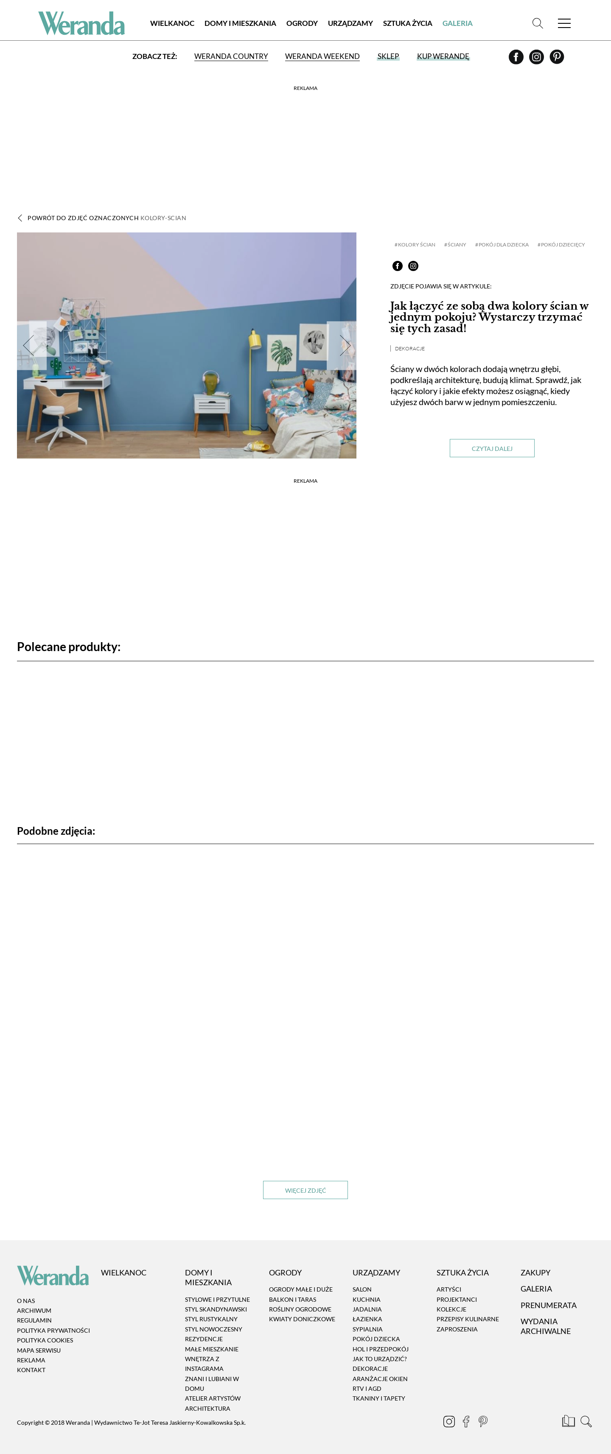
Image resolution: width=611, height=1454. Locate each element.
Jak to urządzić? (380, 1358)
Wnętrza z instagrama (204, 1363)
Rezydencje (204, 1338)
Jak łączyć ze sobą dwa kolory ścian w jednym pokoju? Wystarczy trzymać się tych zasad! (489, 317)
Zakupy (535, 1272)
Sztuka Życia (407, 23)
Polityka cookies (45, 1340)
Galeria (458, 23)
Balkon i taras (292, 1299)
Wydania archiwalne (546, 1326)
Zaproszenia (457, 1329)
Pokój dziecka (376, 1338)
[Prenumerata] (569, 1422)
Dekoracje (410, 348)
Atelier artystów (213, 1398)
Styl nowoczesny (213, 1329)
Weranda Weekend (322, 56)
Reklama (31, 1360)
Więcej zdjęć (305, 1190)
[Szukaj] (537, 23)
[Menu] (564, 23)
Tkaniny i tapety (379, 1398)
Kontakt (31, 1370)
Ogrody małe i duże (301, 1289)
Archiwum (34, 1310)
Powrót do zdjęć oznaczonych (107, 217)
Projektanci (457, 1299)
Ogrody (302, 23)
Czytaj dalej (492, 448)
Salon (362, 1289)
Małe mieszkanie (211, 1349)
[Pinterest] (556, 60)
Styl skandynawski (216, 1309)
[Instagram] (537, 60)
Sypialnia (368, 1329)
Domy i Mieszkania (240, 23)
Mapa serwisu (39, 1350)
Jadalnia (367, 1309)
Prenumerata (549, 1305)
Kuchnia (367, 1299)
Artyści (449, 1289)
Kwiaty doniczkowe (302, 1319)
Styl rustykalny (211, 1319)
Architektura (207, 1408)
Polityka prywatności (53, 1330)
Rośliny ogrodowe (300, 1309)
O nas (26, 1300)
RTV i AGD (367, 1388)
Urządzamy (350, 23)
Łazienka (367, 1319)
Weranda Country (231, 56)
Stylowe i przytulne (217, 1299)
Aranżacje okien (380, 1378)
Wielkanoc (172, 23)
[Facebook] (517, 60)
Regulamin (34, 1320)
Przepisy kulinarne (468, 1319)
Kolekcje (451, 1309)
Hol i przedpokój (381, 1349)
